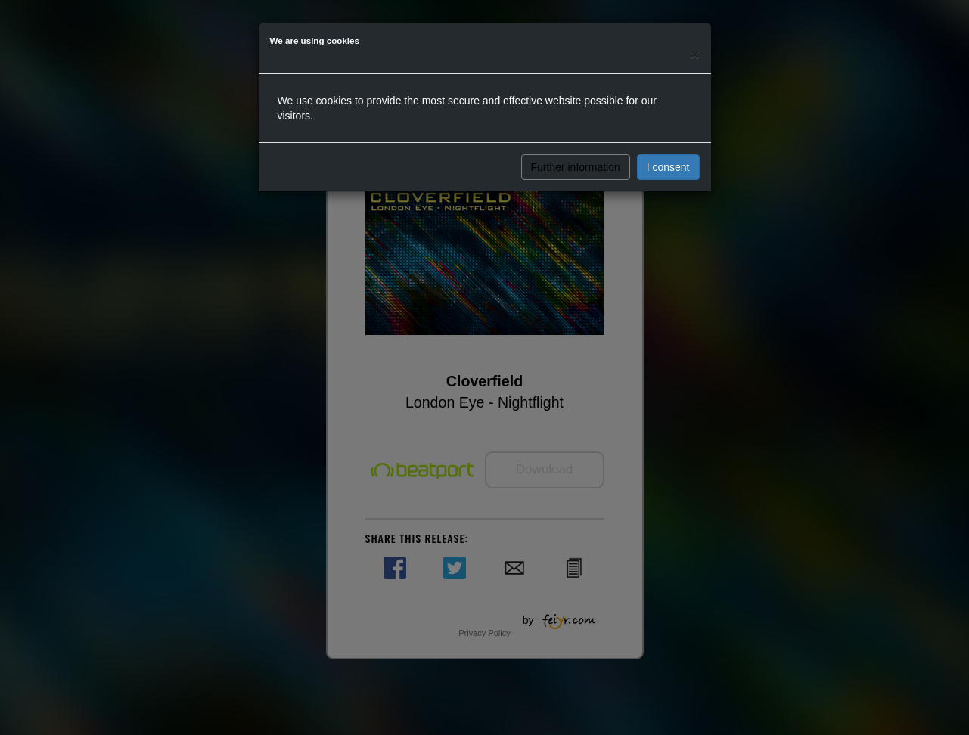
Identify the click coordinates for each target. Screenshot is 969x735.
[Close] (694, 54)
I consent (668, 167)
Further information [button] (575, 167)
